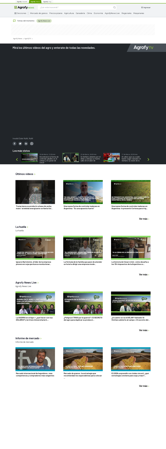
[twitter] (20, 144)
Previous (17, 159)
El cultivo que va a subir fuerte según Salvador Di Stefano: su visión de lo (131, 159)
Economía (98, 13)
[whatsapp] (32, 144)
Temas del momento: (24, 20)
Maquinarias (138, 13)
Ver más (144, 218)
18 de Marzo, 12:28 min (47, 154)
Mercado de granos (38, 13)
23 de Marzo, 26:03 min (88, 154)
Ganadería (80, 13)
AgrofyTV (27, 38)
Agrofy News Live (44, 21)
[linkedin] (26, 144)
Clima (89, 13)
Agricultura (69, 13)
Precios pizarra (55, 13)
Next (148, 159)
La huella (19, 230)
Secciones (21, 13)
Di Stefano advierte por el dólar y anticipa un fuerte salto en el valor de (90, 159)
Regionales (126, 13)
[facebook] (14, 144)
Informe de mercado (24, 342)
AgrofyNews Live (112, 13)
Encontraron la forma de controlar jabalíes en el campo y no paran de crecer (49, 160)
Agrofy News (17, 38)
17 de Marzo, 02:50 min (129, 154)
